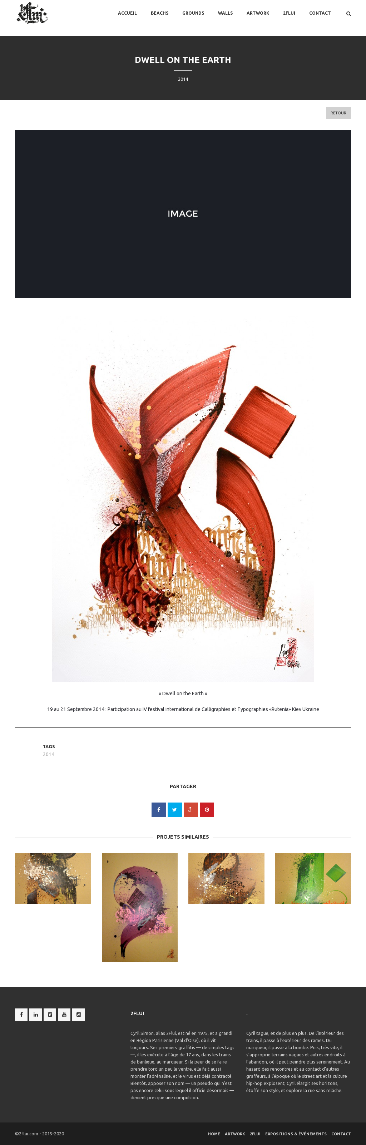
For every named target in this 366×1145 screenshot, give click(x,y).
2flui (289, 17)
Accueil (127, 17)
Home (214, 1134)
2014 (48, 754)
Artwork (258, 17)
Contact (320, 17)
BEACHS (159, 17)
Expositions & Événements (296, 1134)
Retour (338, 113)
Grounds (193, 17)
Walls (225, 17)
